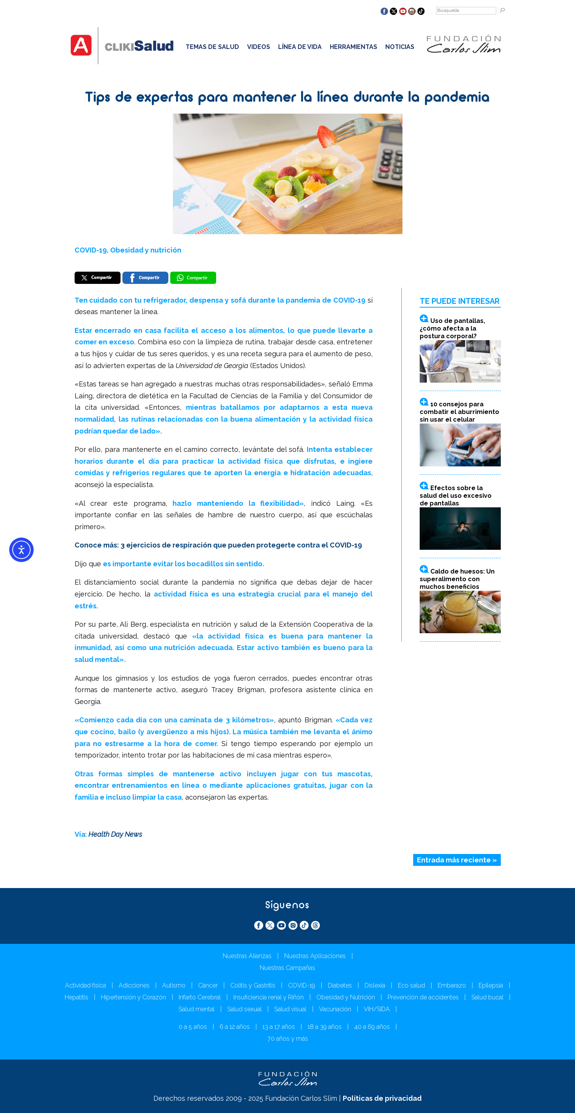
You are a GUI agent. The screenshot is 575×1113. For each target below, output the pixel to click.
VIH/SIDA (377, 1009)
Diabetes (340, 985)
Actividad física (85, 985)
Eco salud (411, 985)
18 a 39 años (325, 1026)
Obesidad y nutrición (145, 250)
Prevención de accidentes (423, 997)
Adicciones (134, 985)
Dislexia (375, 985)
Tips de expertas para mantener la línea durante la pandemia (287, 98)
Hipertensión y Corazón (133, 997)
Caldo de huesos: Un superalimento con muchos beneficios (457, 579)
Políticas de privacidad (382, 1098)
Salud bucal (487, 997)
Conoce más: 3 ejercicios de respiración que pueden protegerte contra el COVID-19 (218, 545)
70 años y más (287, 1038)
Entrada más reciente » (457, 860)
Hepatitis (76, 997)
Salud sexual (244, 1009)
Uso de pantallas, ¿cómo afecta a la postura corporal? (452, 328)
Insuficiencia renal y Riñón (268, 997)
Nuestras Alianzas (247, 956)
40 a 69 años (372, 1026)
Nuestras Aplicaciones (315, 956)
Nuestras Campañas (287, 967)
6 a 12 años (235, 1026)
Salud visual (290, 1009)
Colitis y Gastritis (252, 985)
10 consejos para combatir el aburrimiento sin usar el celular (459, 412)
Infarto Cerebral (200, 997)
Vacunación (335, 1009)
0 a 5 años (193, 1026)
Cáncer (208, 985)
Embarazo (452, 985)
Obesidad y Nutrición (345, 997)
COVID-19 (91, 250)
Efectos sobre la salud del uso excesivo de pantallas (456, 495)
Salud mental (197, 1009)
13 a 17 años (278, 1026)
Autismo (174, 985)
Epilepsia (491, 985)
